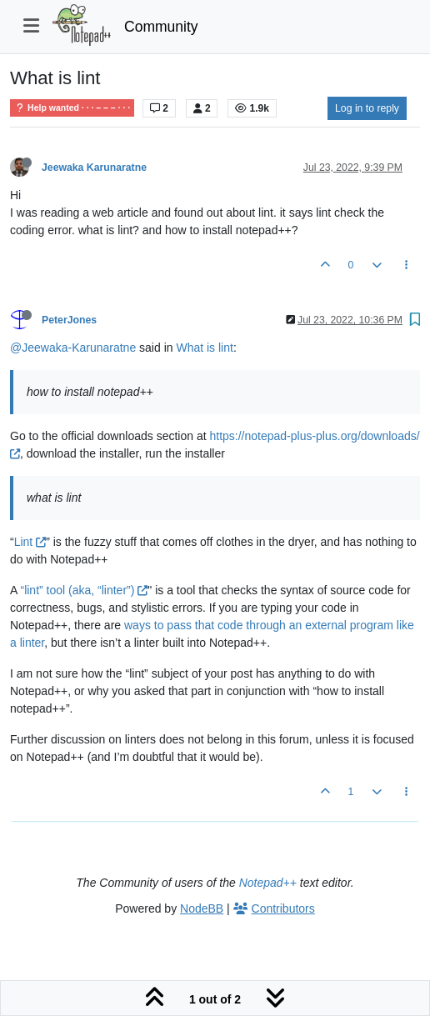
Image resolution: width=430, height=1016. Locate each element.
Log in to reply (367, 108)
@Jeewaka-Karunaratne (73, 347)
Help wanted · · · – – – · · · (72, 108)
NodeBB (201, 908)
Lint (30, 541)
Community (161, 26)
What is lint (204, 347)
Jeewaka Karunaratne (94, 167)
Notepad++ (268, 882)
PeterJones (69, 320)
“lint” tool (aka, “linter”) (84, 590)
